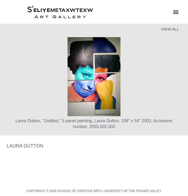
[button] (175, 12)
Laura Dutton (25, 146)
